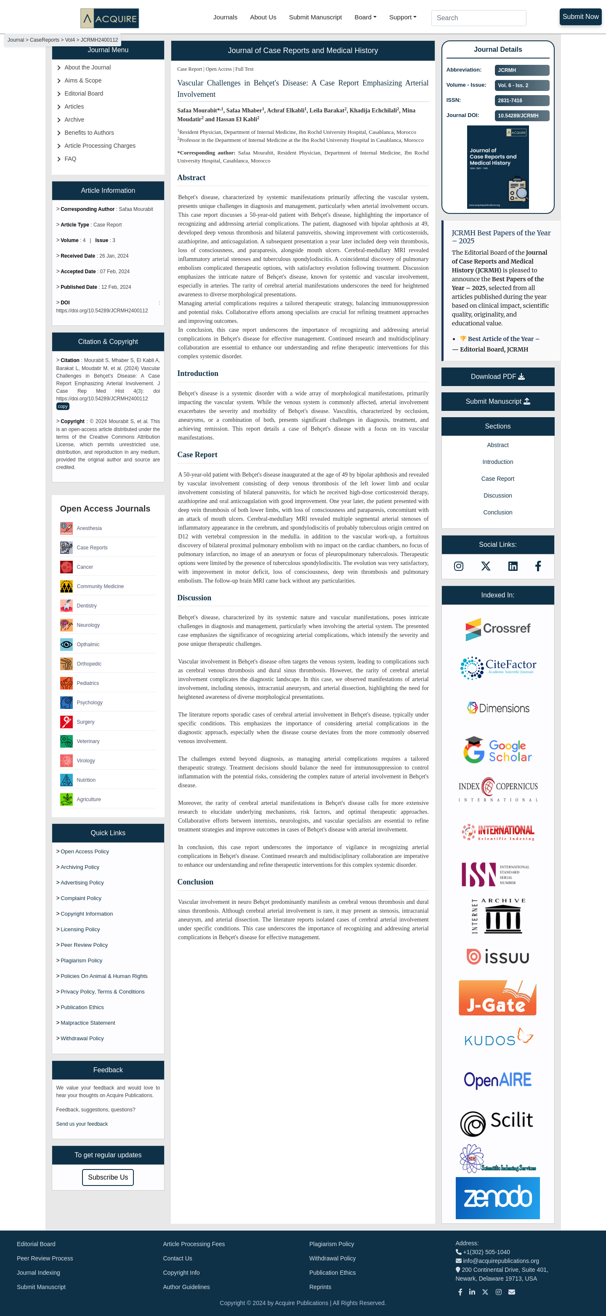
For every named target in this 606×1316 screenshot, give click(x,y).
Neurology (80, 625)
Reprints (320, 1287)
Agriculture (80, 799)
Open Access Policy (85, 851)
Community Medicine (92, 586)
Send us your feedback (82, 1124)
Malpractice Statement (88, 1023)
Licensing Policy (80, 929)
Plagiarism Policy (81, 960)
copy (63, 406)
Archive (75, 119)
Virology (77, 760)
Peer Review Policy (84, 945)
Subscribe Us (108, 1177)
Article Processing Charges (100, 145)
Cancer (76, 567)
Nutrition (78, 780)
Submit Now (581, 16)
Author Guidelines (186, 1287)
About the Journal (88, 67)
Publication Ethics (82, 1007)
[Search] (478, 18)
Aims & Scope (83, 80)
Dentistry (78, 605)
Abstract (497, 445)
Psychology (81, 702)
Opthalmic (80, 644)
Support (400, 17)
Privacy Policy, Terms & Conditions (103, 991)
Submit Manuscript (315, 17)
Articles (74, 106)
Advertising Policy (82, 882)
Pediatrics (79, 683)
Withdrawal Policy (82, 1038)
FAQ (71, 158)
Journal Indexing (38, 1272)
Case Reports (84, 547)
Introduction (498, 461)
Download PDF (498, 376)
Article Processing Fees (194, 1244)
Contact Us (177, 1258)
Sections (497, 426)
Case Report (498, 478)
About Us (263, 17)
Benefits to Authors (89, 132)
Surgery (77, 722)
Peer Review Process (45, 1258)
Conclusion (497, 512)
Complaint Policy (81, 898)
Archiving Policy (80, 867)
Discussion (498, 495)
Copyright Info (181, 1272)
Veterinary (80, 741)
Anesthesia (81, 528)
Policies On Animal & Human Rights (104, 976)
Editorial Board (84, 93)
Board (363, 17)
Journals (225, 17)
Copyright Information (87, 914)
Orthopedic (81, 664)
